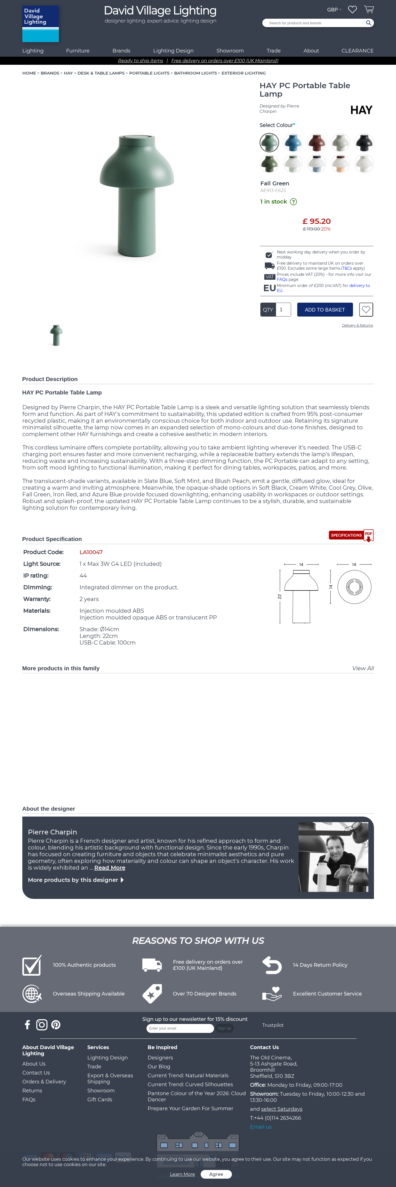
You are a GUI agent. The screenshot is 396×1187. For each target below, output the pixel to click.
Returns (32, 1091)
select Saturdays (282, 1109)
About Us (33, 1064)
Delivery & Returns (357, 325)
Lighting (33, 51)
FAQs (282, 279)
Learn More (182, 1174)
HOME (29, 73)
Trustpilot (273, 1025)
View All (363, 668)
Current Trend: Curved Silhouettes (190, 1084)
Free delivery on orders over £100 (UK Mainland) (224, 60)
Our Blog (159, 1067)
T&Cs (347, 268)
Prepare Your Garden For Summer (190, 1108)
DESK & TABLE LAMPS (101, 73)
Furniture (78, 51)
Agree (216, 1174)
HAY (68, 73)
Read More (109, 867)
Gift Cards (99, 1100)
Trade (94, 1067)
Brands (121, 51)
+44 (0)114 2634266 (277, 1118)
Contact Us (36, 1073)
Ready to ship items (140, 60)
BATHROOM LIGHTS (195, 73)
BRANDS (50, 73)
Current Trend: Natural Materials (188, 1076)
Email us (261, 1127)
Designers (160, 1058)
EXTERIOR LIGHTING (244, 73)
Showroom (230, 51)
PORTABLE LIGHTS (149, 73)
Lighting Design (107, 1058)
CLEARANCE (358, 51)
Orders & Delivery (44, 1082)
